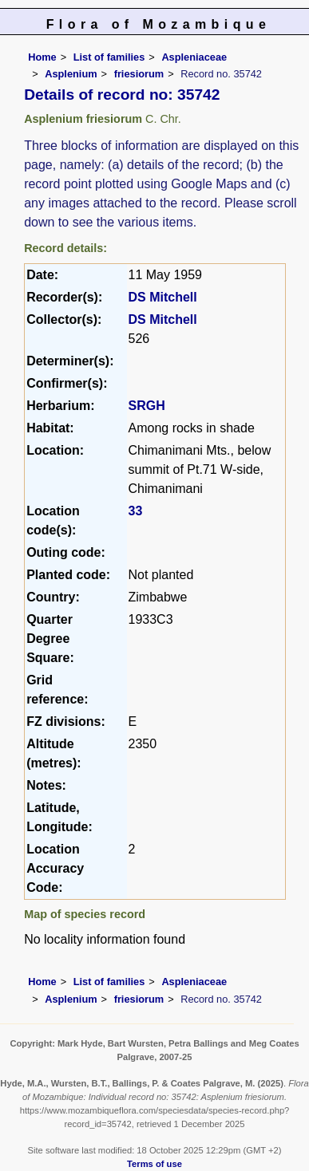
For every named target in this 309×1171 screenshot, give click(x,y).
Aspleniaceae (194, 57)
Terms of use (154, 1164)
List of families (109, 57)
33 (136, 511)
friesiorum (139, 74)
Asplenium (71, 74)
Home (42, 57)
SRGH (147, 405)
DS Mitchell (163, 297)
